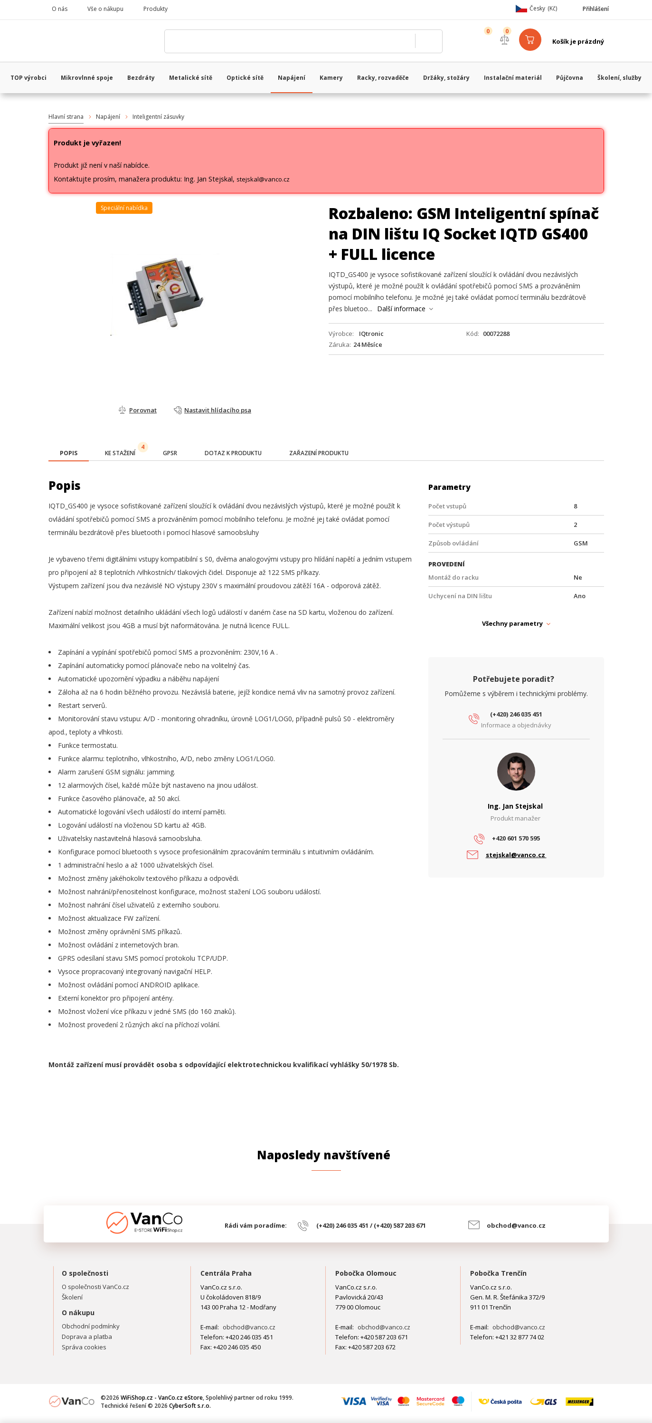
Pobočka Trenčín (498, 1273)
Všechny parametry (512, 623)
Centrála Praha (226, 1273)
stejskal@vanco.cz (263, 179)
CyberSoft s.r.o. (190, 1406)
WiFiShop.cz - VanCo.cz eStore (103, 41)
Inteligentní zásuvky (158, 117)
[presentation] (68, 453)
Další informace (401, 308)
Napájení (108, 117)
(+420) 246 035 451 (516, 714)
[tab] (68, 454)
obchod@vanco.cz (516, 1225)
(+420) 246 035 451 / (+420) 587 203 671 (371, 1225)
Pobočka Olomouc (366, 1273)
